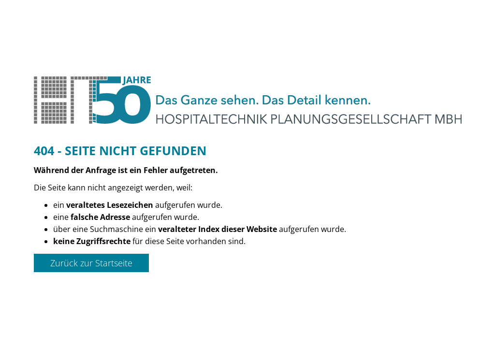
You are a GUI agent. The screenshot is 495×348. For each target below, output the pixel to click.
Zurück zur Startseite (91, 263)
